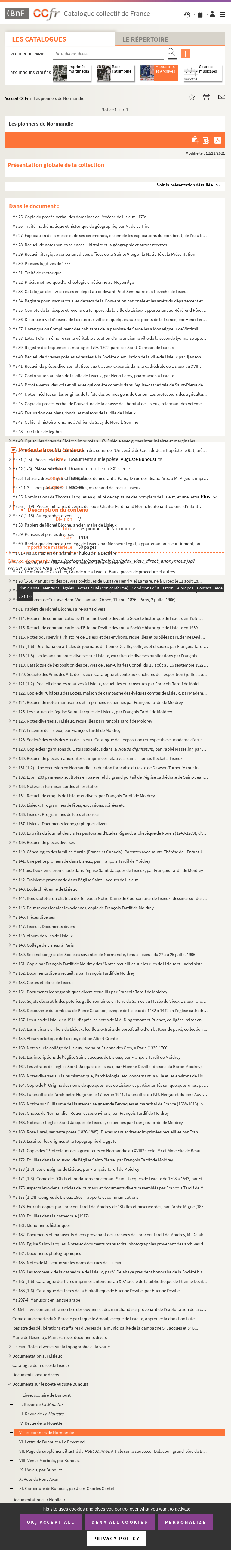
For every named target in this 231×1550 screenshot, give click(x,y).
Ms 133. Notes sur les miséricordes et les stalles (55, 786)
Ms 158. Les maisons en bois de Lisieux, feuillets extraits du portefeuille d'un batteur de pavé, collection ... (109, 1029)
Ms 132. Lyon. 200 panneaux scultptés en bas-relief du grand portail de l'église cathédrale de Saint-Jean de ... (110, 777)
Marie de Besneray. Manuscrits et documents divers (59, 1337)
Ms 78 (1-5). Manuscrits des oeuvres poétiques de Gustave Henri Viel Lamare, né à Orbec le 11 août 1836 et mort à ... (107, 581)
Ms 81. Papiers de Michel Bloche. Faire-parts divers (58, 609)
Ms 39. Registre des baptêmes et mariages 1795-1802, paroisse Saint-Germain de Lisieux (93, 347)
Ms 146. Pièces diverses (33, 917)
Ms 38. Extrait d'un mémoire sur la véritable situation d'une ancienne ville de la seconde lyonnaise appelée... (110, 338)
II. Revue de (40, 1404)
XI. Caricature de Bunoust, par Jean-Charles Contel (67, 1488)
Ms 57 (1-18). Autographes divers (42, 515)
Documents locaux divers (35, 1374)
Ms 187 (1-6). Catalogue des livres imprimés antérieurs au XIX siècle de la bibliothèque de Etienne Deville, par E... (110, 1281)
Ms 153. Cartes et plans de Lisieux (43, 982)
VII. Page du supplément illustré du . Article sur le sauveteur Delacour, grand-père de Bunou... (114, 1451)
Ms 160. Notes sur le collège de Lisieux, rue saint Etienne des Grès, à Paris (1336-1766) (90, 1048)
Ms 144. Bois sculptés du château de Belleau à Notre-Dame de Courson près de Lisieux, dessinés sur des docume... (110, 898)
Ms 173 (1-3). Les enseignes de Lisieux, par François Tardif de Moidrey (75, 1169)
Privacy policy (116, 1538)
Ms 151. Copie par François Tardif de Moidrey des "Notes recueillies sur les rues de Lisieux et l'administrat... (110, 964)
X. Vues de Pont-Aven (38, 1479)
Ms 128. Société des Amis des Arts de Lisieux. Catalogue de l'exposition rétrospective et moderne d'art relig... (110, 739)
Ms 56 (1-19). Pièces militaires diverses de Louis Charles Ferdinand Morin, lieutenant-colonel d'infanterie (107, 506)
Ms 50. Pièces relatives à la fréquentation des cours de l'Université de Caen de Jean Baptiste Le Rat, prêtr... (110, 450)
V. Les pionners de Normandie (46, 1432)
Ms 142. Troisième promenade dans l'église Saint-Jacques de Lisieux (75, 880)
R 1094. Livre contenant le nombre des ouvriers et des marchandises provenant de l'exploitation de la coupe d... (110, 1309)
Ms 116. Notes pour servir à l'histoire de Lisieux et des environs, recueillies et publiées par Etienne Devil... (108, 637)
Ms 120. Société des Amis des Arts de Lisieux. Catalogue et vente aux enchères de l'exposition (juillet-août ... (110, 674)
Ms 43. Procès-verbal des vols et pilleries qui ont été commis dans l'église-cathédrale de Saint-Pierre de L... (110, 385)
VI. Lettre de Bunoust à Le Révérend (52, 1442)
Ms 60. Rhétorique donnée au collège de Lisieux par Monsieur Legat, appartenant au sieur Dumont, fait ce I (110, 543)
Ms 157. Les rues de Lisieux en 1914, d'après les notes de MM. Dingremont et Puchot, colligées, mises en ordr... (110, 1020)
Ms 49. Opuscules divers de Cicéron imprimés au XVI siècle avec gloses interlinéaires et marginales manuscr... (107, 441)
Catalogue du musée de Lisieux (41, 1365)
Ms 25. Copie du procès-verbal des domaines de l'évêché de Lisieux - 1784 (79, 217)
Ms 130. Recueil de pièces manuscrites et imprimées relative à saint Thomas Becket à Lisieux (97, 758)
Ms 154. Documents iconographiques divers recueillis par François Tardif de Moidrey (89, 992)
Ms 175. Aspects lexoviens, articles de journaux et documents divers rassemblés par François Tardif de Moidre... (110, 1188)
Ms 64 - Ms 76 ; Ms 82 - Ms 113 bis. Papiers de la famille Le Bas (68, 562)
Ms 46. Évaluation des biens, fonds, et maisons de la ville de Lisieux (74, 413)
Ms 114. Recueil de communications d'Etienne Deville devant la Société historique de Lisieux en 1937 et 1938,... (107, 618)
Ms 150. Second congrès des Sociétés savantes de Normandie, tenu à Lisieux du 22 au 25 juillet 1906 (103, 954)
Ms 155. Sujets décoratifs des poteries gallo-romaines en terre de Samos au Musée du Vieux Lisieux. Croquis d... (110, 1001)
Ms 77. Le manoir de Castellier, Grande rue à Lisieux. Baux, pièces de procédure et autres (93, 571)
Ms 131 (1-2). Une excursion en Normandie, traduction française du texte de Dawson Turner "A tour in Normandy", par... (107, 767)
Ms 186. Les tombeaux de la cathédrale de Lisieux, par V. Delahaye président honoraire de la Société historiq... (110, 1272)
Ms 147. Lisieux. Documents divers (43, 926)
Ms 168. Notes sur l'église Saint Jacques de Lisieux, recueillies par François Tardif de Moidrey (97, 1122)
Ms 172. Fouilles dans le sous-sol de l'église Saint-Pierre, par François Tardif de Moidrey (92, 1160)
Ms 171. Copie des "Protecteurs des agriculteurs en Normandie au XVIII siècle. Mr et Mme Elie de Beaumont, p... (110, 1150)
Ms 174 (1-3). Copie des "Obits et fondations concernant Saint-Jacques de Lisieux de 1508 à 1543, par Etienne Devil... (110, 1178)
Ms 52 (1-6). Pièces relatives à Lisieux (46, 469)
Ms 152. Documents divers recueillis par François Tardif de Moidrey (73, 973)
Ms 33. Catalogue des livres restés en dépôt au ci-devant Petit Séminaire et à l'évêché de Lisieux (100, 291)
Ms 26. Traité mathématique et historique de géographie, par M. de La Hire (80, 226)
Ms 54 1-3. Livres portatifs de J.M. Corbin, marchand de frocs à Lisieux (76, 487)
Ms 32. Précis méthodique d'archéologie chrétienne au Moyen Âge (73, 282)
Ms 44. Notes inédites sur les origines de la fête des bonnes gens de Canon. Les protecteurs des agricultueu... (110, 394)
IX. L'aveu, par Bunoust (40, 1470)
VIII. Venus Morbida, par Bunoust (49, 1460)
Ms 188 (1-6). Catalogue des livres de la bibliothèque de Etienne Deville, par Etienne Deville (96, 1290)
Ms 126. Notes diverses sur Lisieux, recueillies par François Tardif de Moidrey (82, 721)
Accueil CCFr (17, 98)
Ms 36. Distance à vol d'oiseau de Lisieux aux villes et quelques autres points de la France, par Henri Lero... (110, 319)
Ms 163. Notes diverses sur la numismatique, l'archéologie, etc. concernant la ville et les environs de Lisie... (110, 1076)
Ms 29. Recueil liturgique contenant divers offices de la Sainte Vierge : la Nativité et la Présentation (103, 254)
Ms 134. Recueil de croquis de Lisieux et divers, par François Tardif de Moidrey (83, 795)
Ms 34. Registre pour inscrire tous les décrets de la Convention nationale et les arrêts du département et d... (110, 301)
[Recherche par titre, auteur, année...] (108, 54)
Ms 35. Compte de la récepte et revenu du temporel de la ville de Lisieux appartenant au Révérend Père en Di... (110, 310)
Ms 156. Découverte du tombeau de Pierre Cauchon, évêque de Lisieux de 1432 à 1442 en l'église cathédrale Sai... (110, 1010)
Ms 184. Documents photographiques (46, 1253)
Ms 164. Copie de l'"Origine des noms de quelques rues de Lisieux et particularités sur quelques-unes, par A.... (110, 1085)
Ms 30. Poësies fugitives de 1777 (41, 263)
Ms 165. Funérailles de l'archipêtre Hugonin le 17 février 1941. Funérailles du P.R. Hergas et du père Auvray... (110, 1094)
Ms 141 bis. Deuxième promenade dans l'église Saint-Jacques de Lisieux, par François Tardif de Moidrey (107, 870)
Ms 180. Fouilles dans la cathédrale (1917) (50, 1216)
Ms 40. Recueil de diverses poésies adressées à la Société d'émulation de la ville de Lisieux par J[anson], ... (110, 357)
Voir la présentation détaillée (185, 185)
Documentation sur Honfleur (38, 1499)
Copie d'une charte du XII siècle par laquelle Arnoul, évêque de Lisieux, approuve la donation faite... (105, 1318)
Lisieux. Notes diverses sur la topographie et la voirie (61, 1346)
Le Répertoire (145, 39)
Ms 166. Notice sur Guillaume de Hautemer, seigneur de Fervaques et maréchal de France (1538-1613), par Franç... (110, 1104)
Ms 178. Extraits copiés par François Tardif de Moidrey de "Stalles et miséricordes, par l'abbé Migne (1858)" (110, 1206)
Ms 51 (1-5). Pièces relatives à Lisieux (46, 459)
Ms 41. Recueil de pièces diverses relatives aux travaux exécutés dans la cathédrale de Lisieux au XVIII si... (107, 366)
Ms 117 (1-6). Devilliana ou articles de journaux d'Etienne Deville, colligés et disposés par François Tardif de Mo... (110, 646)
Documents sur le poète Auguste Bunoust (50, 1384)
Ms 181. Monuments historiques (41, 1225)
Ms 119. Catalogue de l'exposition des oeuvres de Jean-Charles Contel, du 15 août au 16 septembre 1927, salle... (110, 665)
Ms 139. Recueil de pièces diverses (43, 842)
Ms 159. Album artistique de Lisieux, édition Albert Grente (65, 1038)
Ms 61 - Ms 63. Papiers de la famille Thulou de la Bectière (64, 553)
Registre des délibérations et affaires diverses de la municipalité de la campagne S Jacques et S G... (105, 1328)
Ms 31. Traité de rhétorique (36, 273)
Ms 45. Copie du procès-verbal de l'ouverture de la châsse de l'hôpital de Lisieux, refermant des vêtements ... (110, 403)
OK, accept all (51, 1522)
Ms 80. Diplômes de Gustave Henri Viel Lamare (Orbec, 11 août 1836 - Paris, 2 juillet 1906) (94, 599)
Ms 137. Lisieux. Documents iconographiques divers (59, 824)
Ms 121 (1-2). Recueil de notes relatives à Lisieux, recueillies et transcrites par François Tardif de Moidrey (107, 683)
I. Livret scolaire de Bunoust (45, 1395)
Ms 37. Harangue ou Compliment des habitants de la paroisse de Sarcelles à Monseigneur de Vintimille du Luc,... (107, 329)
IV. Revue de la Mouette (40, 1423)
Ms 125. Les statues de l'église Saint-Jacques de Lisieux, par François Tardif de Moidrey (92, 711)
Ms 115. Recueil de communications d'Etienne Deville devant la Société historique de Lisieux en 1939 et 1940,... (107, 627)
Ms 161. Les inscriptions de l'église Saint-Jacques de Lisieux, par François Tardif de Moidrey (96, 1057)
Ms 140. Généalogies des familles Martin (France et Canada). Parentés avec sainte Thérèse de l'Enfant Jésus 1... (110, 852)
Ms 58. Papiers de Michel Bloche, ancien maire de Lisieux (64, 525)
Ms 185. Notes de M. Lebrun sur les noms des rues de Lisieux (66, 1262)
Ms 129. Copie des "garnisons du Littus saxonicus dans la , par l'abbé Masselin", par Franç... (110, 749)
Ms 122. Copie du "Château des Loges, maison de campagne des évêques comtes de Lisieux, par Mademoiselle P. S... (110, 693)
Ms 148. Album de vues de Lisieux (42, 936)
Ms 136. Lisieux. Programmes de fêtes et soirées (55, 814)
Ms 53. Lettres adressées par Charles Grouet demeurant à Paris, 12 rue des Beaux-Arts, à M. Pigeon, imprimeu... (110, 478)
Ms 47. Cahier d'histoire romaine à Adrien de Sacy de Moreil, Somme (75, 422)
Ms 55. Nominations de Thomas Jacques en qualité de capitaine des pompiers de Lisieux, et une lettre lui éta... (110, 497)
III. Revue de (41, 1414)
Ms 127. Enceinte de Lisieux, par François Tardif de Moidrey (66, 730)
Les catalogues (39, 39)
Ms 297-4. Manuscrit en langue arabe (46, 1300)
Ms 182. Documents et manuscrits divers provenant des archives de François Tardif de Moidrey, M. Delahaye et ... (110, 1234)
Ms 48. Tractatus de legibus (37, 431)
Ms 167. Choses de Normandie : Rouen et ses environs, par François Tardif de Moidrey (90, 1113)
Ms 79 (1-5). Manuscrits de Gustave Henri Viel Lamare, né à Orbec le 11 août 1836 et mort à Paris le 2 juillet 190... (107, 590)
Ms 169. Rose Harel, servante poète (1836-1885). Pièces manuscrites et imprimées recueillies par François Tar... (107, 1132)
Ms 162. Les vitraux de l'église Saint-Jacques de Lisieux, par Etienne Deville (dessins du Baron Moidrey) (107, 1066)
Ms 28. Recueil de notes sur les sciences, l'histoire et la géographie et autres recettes (89, 245)
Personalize (186, 1522)
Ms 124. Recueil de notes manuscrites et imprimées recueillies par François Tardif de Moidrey (97, 702)
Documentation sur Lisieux (37, 1356)
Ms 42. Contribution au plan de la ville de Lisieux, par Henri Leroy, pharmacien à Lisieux (93, 375)
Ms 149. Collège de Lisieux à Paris (43, 945)
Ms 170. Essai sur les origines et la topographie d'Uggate (64, 1141)
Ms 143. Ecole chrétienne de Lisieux (44, 889)
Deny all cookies (119, 1522)
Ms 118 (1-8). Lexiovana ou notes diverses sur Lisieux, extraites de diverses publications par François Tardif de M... (107, 655)
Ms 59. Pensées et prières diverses (43, 534)
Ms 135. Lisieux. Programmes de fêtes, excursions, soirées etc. (69, 805)
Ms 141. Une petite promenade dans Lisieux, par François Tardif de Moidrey (81, 861)
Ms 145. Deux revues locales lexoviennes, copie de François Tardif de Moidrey (83, 908)
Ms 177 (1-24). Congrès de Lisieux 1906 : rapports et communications (75, 1197)
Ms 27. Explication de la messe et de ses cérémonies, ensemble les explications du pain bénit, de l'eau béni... (110, 235)
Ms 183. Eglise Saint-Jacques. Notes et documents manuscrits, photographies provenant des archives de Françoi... (110, 1244)
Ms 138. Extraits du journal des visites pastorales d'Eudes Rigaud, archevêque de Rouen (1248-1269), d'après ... (110, 833)
